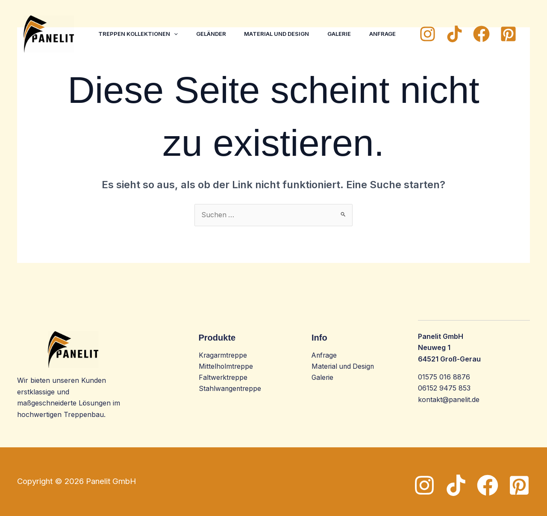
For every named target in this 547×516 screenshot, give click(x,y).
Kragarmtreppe (223, 355)
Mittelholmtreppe (226, 366)
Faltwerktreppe (223, 378)
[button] (175, 23)
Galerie (347, 23)
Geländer (214, 23)
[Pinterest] (508, 34)
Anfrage (113, 44)
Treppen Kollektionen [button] (139, 23)
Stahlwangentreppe (230, 389)
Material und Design (282, 23)
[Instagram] (427, 34)
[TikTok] (454, 34)
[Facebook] (481, 34)
